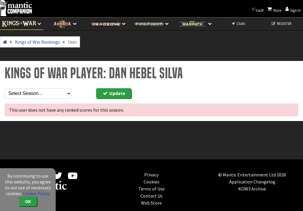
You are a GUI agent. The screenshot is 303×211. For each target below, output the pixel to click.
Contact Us (151, 196)
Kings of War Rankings (37, 42)
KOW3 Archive (252, 189)
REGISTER (281, 23)
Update (113, 93)
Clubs (238, 23)
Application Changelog (252, 182)
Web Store (151, 203)
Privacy (151, 175)
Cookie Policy (36, 193)
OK (28, 201)
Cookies (151, 182)
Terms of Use (151, 189)
